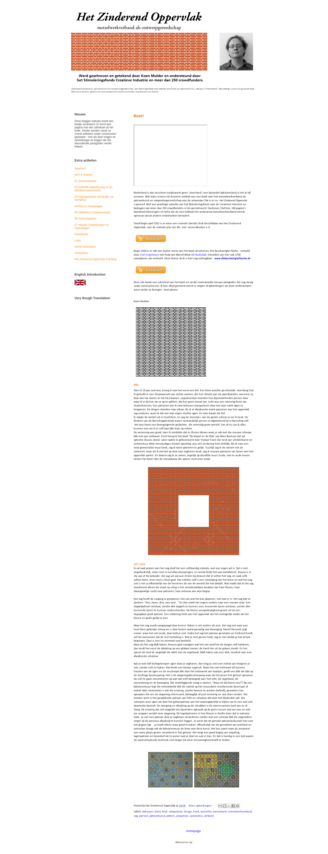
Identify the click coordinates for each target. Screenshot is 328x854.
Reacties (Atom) (202, 842)
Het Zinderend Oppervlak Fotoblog (95, 259)
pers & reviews (83, 174)
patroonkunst (157, 816)
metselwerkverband (240, 811)
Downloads (81, 234)
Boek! (139, 116)
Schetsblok (81, 253)
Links (77, 240)
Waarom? (80, 168)
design (188, 811)
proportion (182, 816)
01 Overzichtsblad (85, 181)
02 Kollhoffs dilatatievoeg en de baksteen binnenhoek (93, 189)
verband (209, 816)
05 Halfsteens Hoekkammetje (92, 212)
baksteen (147, 811)
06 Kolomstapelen (85, 218)
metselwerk (220, 811)
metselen (206, 811)
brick (164, 811)
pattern (170, 816)
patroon (143, 816)
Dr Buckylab (198, 255)
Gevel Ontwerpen (85, 246)
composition (175, 811)
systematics (196, 816)
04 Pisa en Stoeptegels (88, 206)
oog (136, 816)
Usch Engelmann (149, 255)
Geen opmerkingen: (201, 805)
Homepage (193, 831)
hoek (196, 811)
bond (158, 811)
